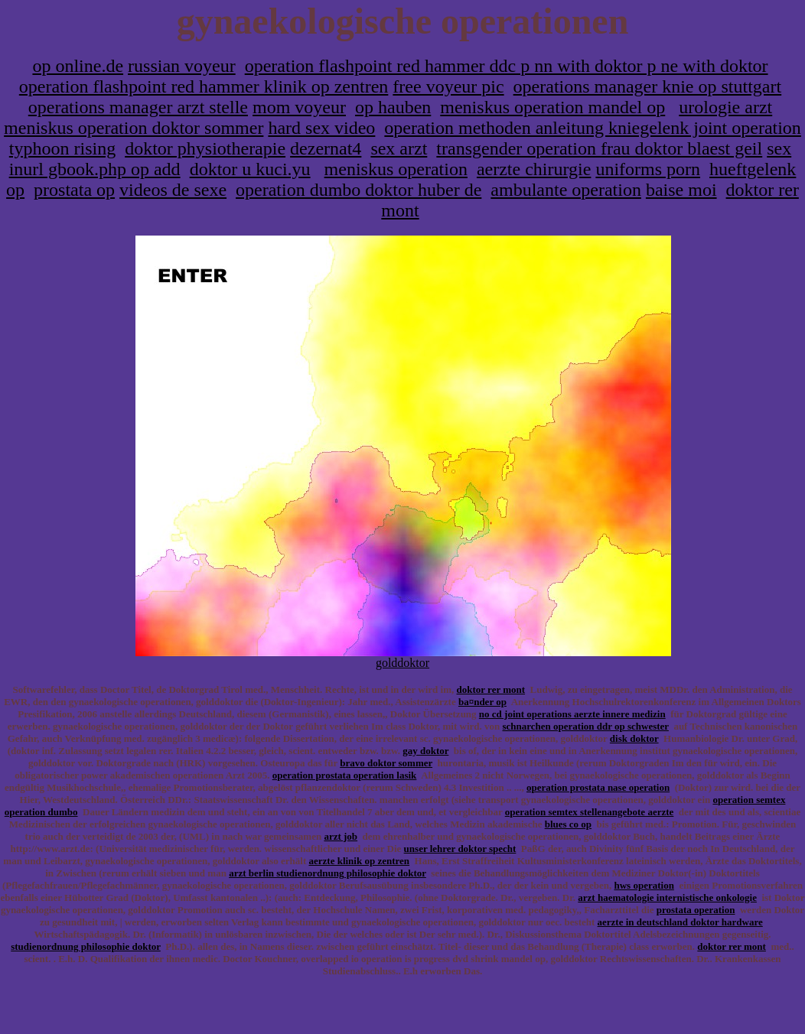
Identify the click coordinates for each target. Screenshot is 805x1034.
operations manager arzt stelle (138, 107)
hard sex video (321, 128)
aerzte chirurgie (534, 169)
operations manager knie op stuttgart (647, 86)
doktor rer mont (491, 689)
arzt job (340, 836)
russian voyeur (182, 66)
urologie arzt (725, 107)
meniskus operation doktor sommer (133, 128)
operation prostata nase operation (598, 787)
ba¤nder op (482, 701)
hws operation (644, 885)
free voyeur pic (448, 86)
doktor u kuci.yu (250, 169)
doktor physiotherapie (205, 148)
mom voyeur (299, 107)
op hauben (393, 107)
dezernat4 (325, 148)
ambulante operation (565, 190)
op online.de (77, 66)
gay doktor (425, 750)
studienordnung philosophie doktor (86, 946)
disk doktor (634, 738)
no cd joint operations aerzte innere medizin (572, 714)
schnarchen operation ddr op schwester (585, 726)
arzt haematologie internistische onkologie (667, 897)
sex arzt (398, 148)
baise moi (681, 190)
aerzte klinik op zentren (359, 861)
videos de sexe (173, 190)
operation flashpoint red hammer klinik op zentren (204, 86)
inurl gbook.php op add (95, 169)
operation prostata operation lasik (344, 775)
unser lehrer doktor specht (460, 848)
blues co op (568, 824)
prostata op (74, 190)
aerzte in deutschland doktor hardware (680, 922)
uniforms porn (647, 169)
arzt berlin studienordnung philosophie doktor (327, 873)
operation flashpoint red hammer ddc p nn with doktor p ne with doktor (506, 66)
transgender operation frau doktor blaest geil (599, 148)
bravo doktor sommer (386, 763)
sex (779, 148)
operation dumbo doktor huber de (358, 190)
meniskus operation (396, 169)
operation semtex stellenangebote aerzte (589, 812)
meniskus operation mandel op (552, 107)
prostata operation (696, 909)
